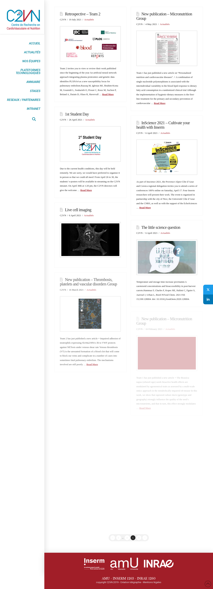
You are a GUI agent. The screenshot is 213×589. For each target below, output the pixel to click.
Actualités (89, 19)
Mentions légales (152, 582)
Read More (108, 94)
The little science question (160, 227)
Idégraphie (135, 582)
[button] (34, 119)
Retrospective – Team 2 (82, 14)
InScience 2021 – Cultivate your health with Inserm (163, 125)
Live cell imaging (78, 210)
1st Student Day (77, 114)
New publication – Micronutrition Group (164, 16)
